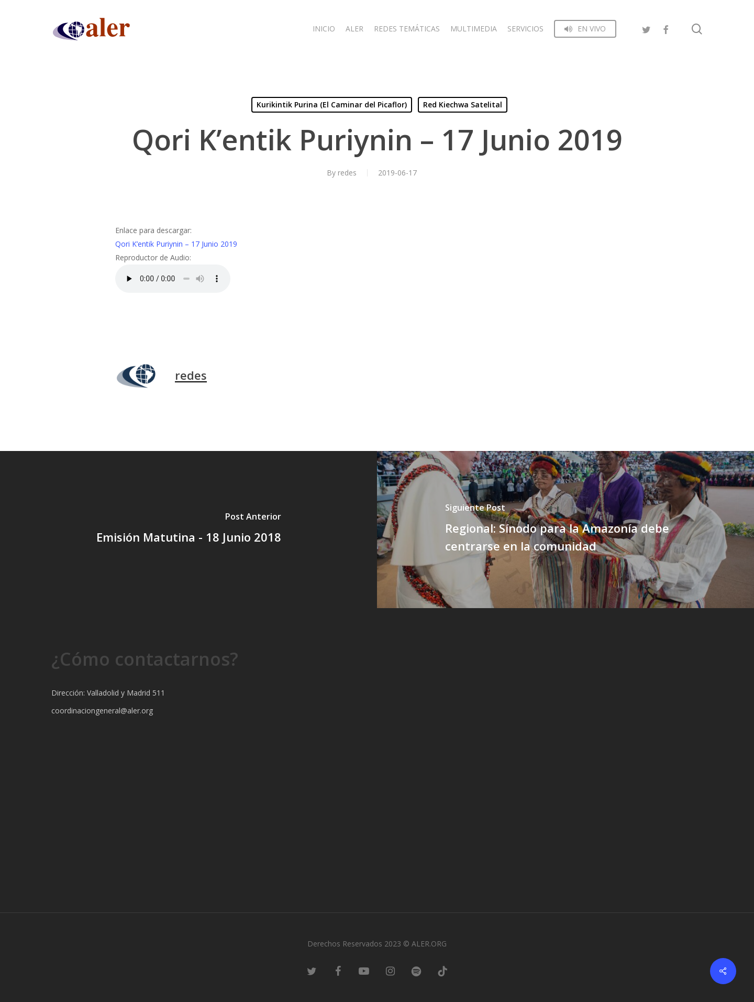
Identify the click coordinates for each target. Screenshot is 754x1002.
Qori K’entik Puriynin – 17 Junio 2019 (176, 244)
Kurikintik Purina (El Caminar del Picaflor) (332, 104)
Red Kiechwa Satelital (462, 104)
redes (347, 173)
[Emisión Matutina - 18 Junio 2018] (188, 529)
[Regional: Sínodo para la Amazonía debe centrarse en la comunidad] (565, 529)
